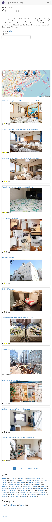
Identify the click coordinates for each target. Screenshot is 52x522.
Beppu (35, 486)
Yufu (11, 482)
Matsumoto (28, 484)
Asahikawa (13, 492)
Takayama (26, 486)
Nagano (28, 480)
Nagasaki (33, 496)
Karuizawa (14, 496)
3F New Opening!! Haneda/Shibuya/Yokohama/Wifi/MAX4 (20, 101)
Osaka (4, 478)
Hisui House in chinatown (10, 218)
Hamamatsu (13, 490)
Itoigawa (31, 492)
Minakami (24, 490)
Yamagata (5, 496)
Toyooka (23, 492)
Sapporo (4, 480)
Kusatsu (4, 494)
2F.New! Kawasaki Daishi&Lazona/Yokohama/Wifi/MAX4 (20, 129)
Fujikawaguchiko (15, 484)
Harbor (10, 31)
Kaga (30, 488)
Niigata (32, 490)
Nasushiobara (41, 492)
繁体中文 (6, 516)
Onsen (4, 505)
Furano (4, 488)
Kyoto (21, 478)
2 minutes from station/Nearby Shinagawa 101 (16, 409)
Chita (18, 494)
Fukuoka (13, 480)
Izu (21, 480)
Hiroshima (15, 486)
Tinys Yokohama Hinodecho (11, 380)
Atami (37, 480)
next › (30, 469)
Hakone (30, 482)
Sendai (43, 486)
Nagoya (4, 482)
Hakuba (4, 484)
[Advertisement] (26, 54)
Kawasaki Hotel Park (8, 257)
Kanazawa (20, 482)
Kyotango (24, 496)
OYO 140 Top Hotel (8, 289)
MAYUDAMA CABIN (8, 349)
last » (36, 469)
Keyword (5, 34)
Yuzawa (4, 490)
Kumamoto (12, 488)
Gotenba (4, 492)
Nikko (38, 482)
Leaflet (40, 96)
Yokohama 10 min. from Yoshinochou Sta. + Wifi (17, 318)
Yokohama (5, 486)
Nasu (44, 488)
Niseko (38, 484)
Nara (11, 494)
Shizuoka (22, 488)
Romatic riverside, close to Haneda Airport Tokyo (17, 187)
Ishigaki (37, 488)
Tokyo (12, 478)
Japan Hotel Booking (14, 3)
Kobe (44, 480)
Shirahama (40, 490)
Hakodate (42, 494)
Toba (24, 494)
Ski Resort (13, 505)
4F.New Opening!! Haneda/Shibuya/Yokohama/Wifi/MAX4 (20, 158)
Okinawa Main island (33, 478)
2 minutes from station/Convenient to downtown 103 (18, 438)
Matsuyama (32, 494)
